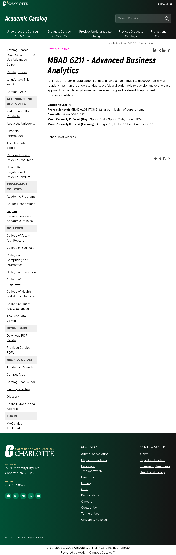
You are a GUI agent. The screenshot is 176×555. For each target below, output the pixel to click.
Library (86, 483)
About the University (21, 123)
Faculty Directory (18, 389)
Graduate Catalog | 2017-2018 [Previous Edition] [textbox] (132, 43)
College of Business (20, 248)
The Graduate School (16, 145)
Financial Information (15, 133)
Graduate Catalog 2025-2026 (59, 34)
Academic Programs (21, 196)
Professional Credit (159, 34)
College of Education (21, 272)
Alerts (144, 454)
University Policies (94, 520)
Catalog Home (17, 72)
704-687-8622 (15, 485)
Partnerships (90, 495)
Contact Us (89, 507)
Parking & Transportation (91, 468)
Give (84, 489)
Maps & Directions (94, 460)
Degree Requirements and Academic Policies (20, 216)
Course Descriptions (21, 204)
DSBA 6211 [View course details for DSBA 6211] (78, 114)
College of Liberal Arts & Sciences (19, 306)
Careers (86, 501)
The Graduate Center (16, 318)
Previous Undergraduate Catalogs (95, 34)
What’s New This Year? (18, 82)
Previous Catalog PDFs (19, 350)
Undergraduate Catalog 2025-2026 (22, 34)
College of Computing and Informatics (17, 260)
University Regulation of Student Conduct (18, 172)
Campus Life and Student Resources (20, 157)
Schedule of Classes (62, 137)
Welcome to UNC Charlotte (18, 114)
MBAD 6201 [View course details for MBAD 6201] (78, 109)
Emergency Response (155, 466)
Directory (87, 477)
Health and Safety (152, 472)
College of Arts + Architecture (18, 238)
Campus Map (16, 374)
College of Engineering (15, 282)
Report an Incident (152, 460)
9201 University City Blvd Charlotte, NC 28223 (22, 470)
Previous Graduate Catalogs (131, 34)
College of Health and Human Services (21, 294)
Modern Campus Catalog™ (96, 552)
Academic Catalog (26, 18)
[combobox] (139, 43)
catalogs (56, 548)
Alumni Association (94, 454)
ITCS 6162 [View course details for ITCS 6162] (95, 109)
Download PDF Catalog (17, 338)
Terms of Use (90, 513)
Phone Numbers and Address (21, 406)
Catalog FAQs (16, 92)
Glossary (13, 396)
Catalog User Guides (21, 382)
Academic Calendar (21, 367)
